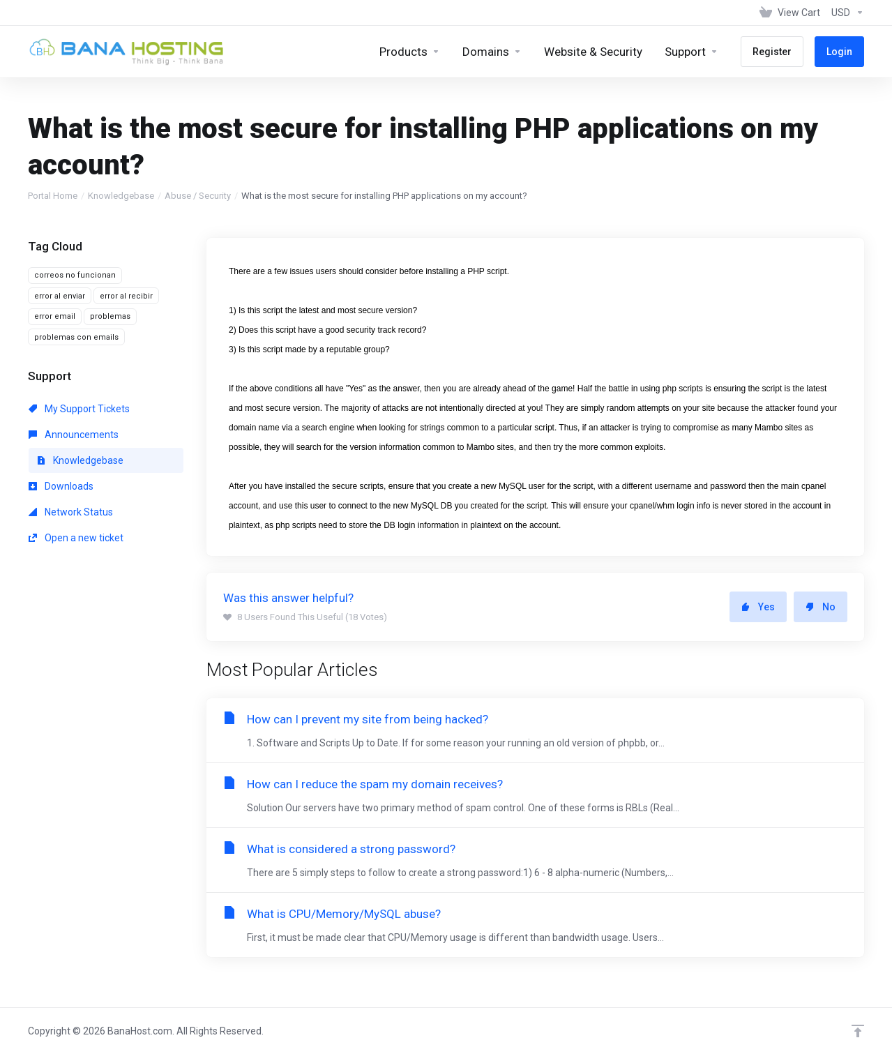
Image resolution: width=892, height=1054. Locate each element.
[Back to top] (857, 1031)
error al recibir (126, 296)
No (821, 606)
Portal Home (52, 195)
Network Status (71, 512)
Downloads (61, 486)
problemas (110, 316)
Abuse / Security (198, 195)
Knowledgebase (121, 195)
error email (54, 316)
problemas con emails (76, 337)
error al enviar (59, 296)
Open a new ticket (76, 537)
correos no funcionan (75, 275)
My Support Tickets (79, 408)
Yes (758, 606)
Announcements (74, 434)
